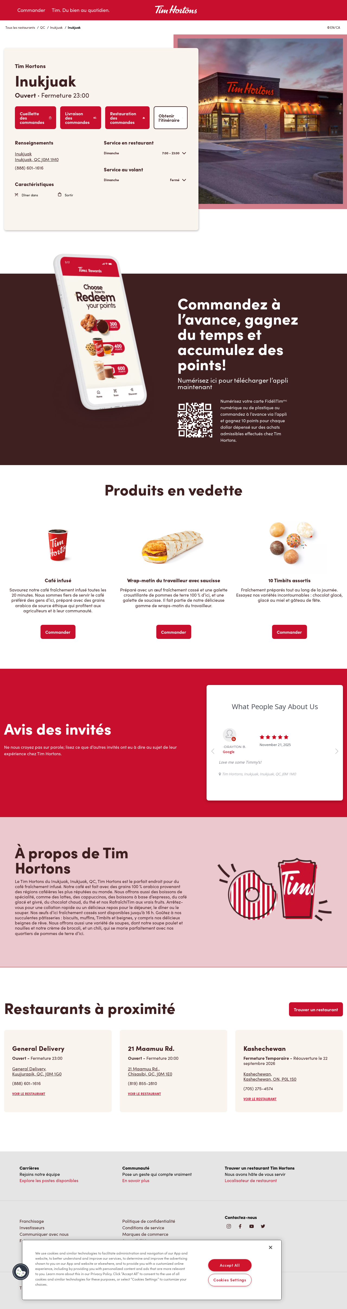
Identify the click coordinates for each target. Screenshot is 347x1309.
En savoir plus (135, 1180)
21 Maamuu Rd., (150, 1071)
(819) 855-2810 (142, 1083)
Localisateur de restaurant (251, 1180)
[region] (152, 1270)
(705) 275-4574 (258, 1088)
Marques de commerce (145, 1234)
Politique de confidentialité (148, 1221)
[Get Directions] (56, 156)
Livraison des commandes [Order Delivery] (80, 117)
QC (42, 27)
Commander (31, 10)
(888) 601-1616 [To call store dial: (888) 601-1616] (29, 168)
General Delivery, (37, 1071)
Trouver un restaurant (316, 1009)
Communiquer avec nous (44, 1234)
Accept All (230, 1265)
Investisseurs (32, 1227)
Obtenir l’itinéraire (170, 118)
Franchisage (32, 1221)
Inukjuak (56, 27)
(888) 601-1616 (26, 1083)
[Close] (271, 1247)
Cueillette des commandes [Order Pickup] (35, 117)
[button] (21, 1272)
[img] (263, 1227)
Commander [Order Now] (57, 632)
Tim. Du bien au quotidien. (81, 10)
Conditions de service (143, 1227)
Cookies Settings (229, 1280)
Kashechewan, (269, 1076)
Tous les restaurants (20, 27)
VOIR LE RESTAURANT (28, 1094)
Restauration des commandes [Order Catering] (127, 117)
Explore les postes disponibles (49, 1180)
